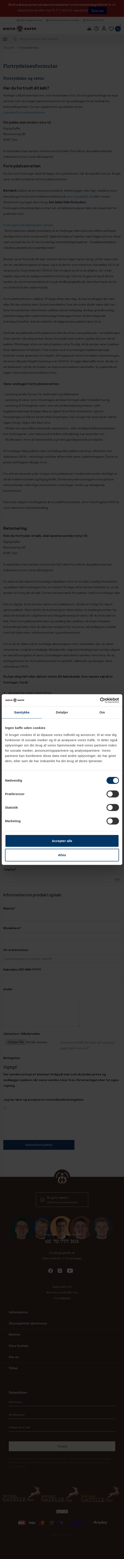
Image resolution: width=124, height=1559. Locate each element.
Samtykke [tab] (22, 712)
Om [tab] (102, 712)
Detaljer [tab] (62, 712)
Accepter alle (62, 840)
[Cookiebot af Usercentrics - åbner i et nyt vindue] (100, 700)
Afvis (62, 855)
